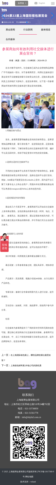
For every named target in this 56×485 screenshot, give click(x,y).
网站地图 (29, 477)
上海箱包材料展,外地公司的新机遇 (26, 365)
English (42, 3)
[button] (53, 15)
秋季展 (21, 3)
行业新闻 (28, 29)
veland (33, 482)
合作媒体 (10, 39)
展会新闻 (10, 29)
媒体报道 (45, 29)
